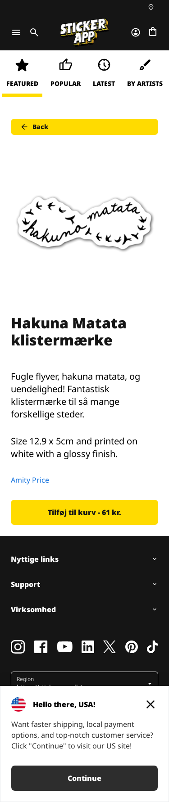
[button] (81, 684)
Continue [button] (84, 778)
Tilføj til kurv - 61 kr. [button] (84, 512)
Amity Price (30, 480)
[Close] (150, 704)
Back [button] (34, 126)
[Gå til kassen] (152, 32)
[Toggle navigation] (16, 32)
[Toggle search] (32, 32)
